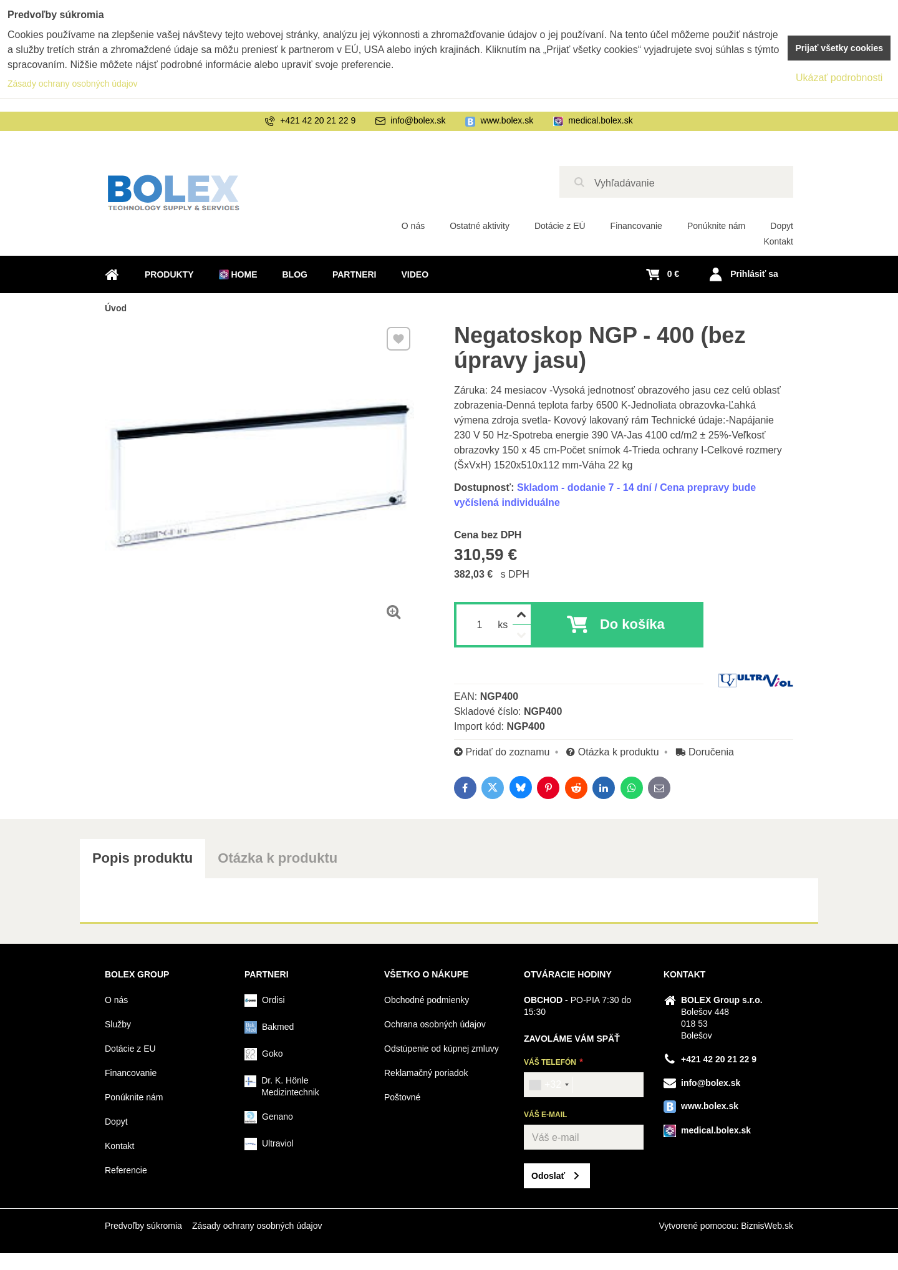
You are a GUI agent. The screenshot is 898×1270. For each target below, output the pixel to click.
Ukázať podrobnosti (839, 77)
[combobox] (548, 1085)
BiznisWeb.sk (767, 1226)
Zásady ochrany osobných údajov (257, 1226)
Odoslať (548, 1176)
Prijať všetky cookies (839, 48)
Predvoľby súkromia (143, 1226)
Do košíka (632, 624)
